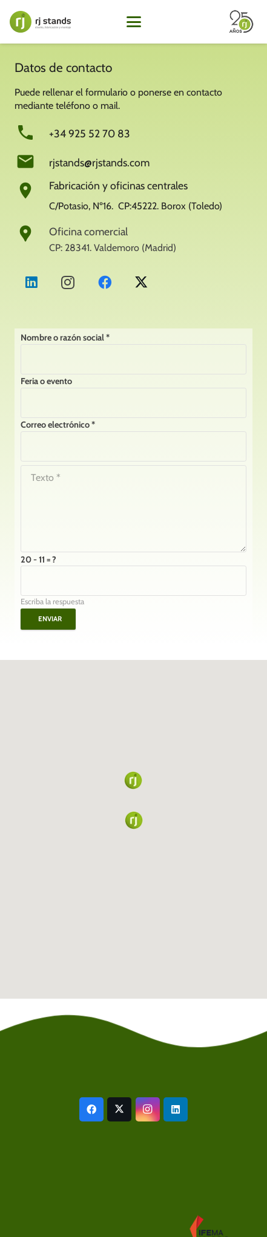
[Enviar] (48, 619)
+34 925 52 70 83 (89, 133)
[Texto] (133, 508)
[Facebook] (105, 282)
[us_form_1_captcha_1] (133, 581)
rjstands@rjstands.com (99, 162)
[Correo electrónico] (133, 446)
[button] (134, 22)
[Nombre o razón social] (133, 359)
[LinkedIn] (31, 282)
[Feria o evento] (133, 403)
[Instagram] (68, 282)
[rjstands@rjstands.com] (32, 161)
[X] (141, 282)
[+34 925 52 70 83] (32, 132)
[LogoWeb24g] (40, 22)
